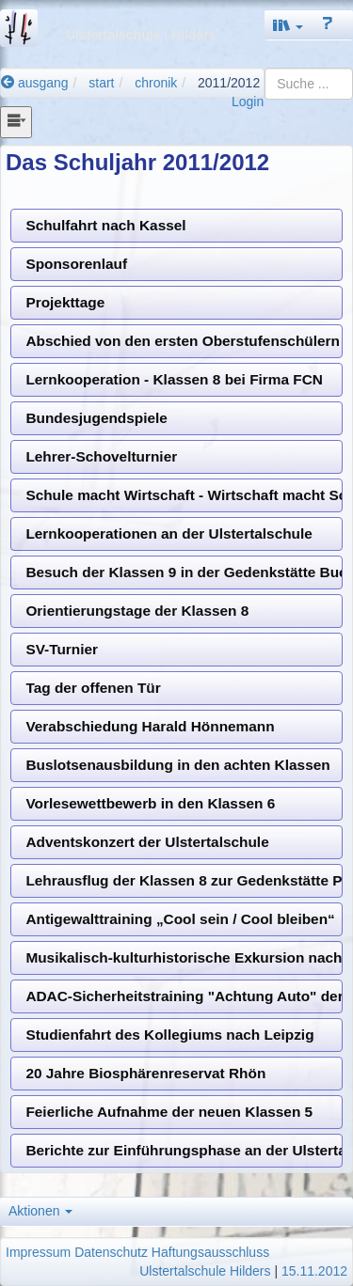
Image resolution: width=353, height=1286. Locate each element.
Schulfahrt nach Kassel (105, 225)
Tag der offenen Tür (92, 688)
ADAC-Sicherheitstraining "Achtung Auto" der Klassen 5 (184, 996)
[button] (288, 24)
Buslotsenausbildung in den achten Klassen (177, 765)
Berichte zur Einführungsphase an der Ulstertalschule (184, 1150)
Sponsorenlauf (76, 264)
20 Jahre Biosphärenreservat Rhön (145, 1073)
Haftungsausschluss (210, 1252)
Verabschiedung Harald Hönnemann (149, 726)
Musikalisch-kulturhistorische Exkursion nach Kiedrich (184, 957)
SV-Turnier (61, 649)
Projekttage (64, 302)
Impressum (38, 1252)
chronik (156, 82)
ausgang (35, 82)
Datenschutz (111, 1252)
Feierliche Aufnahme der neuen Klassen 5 (169, 1112)
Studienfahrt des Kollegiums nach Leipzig (169, 1035)
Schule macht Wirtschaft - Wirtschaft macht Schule (184, 495)
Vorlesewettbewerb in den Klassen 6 (150, 803)
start (101, 82)
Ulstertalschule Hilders (204, 1270)
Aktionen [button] (40, 1210)
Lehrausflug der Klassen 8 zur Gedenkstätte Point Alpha (184, 880)
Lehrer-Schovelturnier (101, 456)
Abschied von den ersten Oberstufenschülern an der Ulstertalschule (184, 341)
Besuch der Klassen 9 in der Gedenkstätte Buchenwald (184, 572)
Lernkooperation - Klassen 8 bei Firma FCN (174, 379)
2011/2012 (229, 82)
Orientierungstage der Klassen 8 (137, 611)
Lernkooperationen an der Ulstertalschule (168, 533)
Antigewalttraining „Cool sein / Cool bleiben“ (179, 919)
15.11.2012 (314, 1270)
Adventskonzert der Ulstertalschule (146, 842)
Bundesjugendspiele (96, 418)
